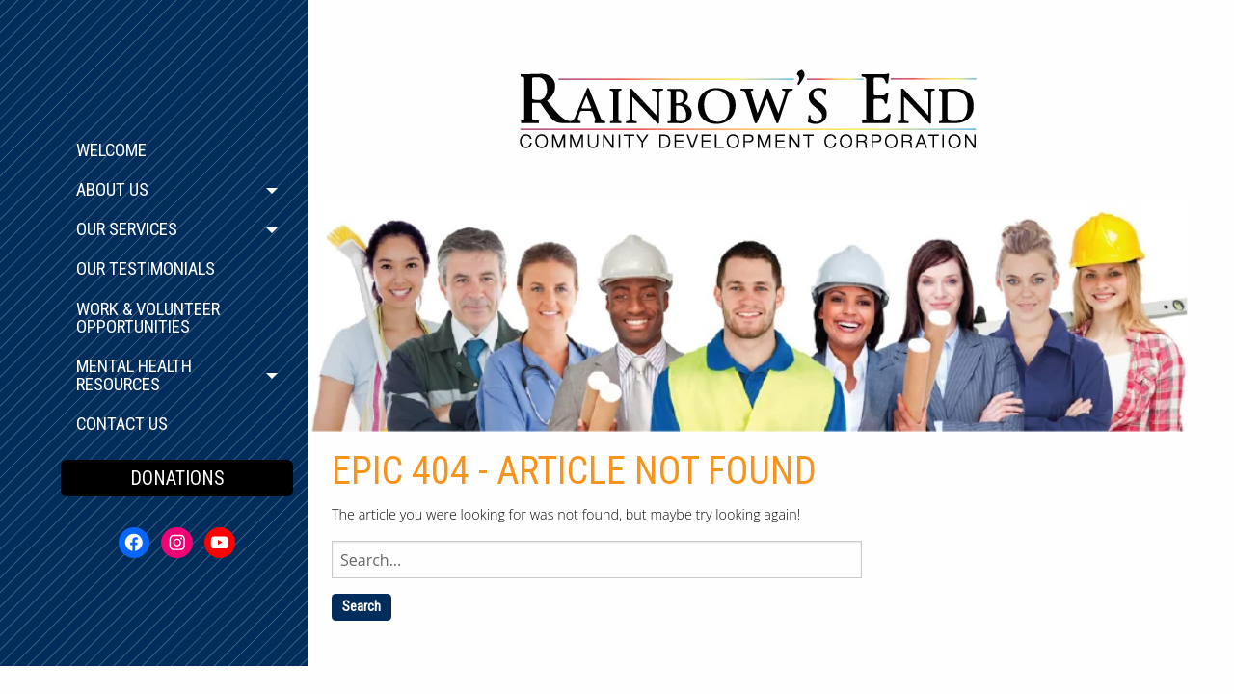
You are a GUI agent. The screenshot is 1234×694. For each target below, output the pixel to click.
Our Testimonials (145, 269)
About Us (112, 189)
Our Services (126, 229)
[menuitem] (177, 151)
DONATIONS (177, 478)
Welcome (111, 150)
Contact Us (122, 424)
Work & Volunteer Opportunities (148, 318)
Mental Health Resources (134, 375)
